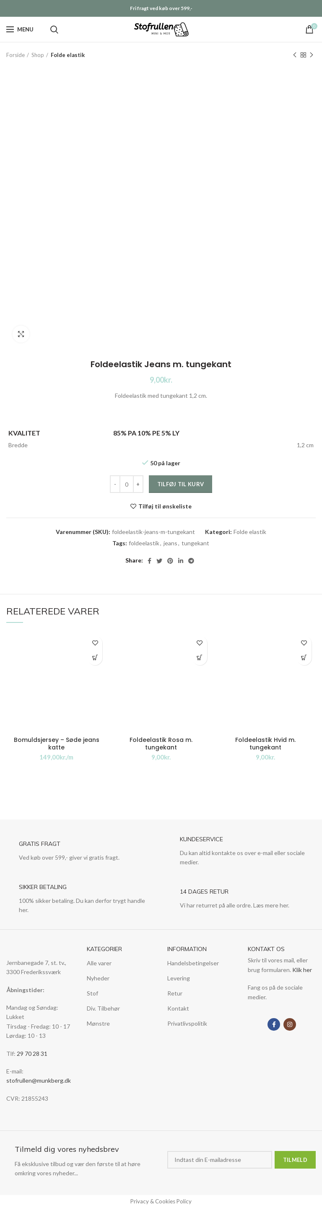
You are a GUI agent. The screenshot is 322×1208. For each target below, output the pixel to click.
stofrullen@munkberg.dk (38, 1080)
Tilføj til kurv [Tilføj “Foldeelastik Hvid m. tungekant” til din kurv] (304, 658)
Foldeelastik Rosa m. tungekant (161, 743)
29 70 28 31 (32, 1053)
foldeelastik (144, 543)
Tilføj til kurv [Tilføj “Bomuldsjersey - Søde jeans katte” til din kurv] (95, 658)
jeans (170, 543)
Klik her (302, 969)
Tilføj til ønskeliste (165, 506)
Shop (37, 55)
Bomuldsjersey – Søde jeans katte (56, 743)
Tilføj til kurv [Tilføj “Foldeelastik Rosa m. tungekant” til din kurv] (199, 658)
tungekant (195, 543)
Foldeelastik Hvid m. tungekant (265, 743)
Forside (15, 55)
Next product (311, 55)
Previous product (294, 55)
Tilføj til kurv (180, 484)
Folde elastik (68, 55)
